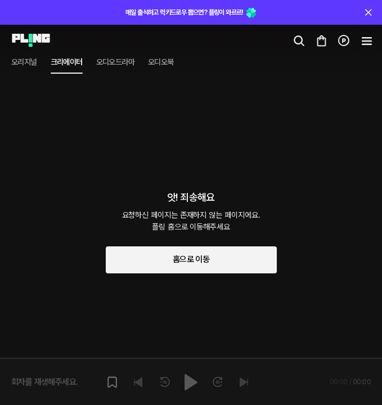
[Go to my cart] (321, 40)
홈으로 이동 (191, 259)
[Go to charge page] (343, 40)
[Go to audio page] (28, 40)
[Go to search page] (298, 40)
